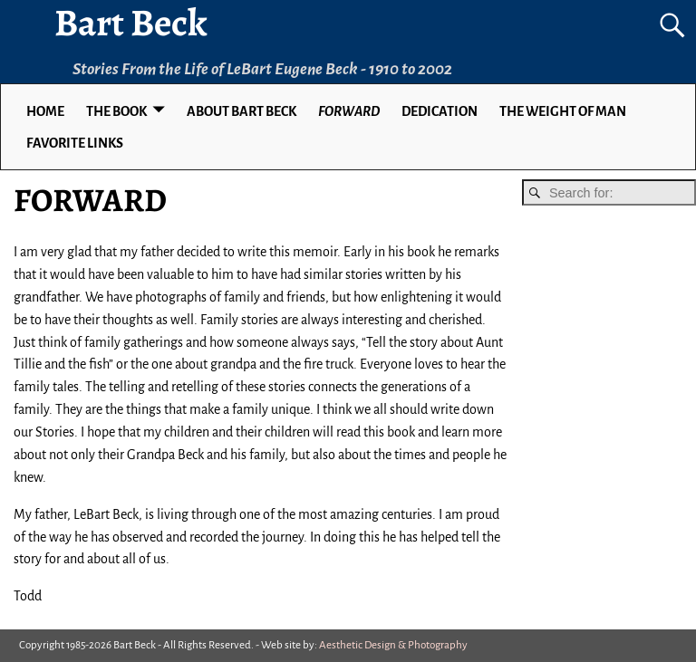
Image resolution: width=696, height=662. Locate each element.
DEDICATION (439, 111)
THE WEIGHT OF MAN (562, 111)
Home (45, 111)
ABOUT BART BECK (241, 111)
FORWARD (349, 111)
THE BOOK (116, 111)
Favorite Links (74, 143)
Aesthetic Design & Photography (393, 645)
